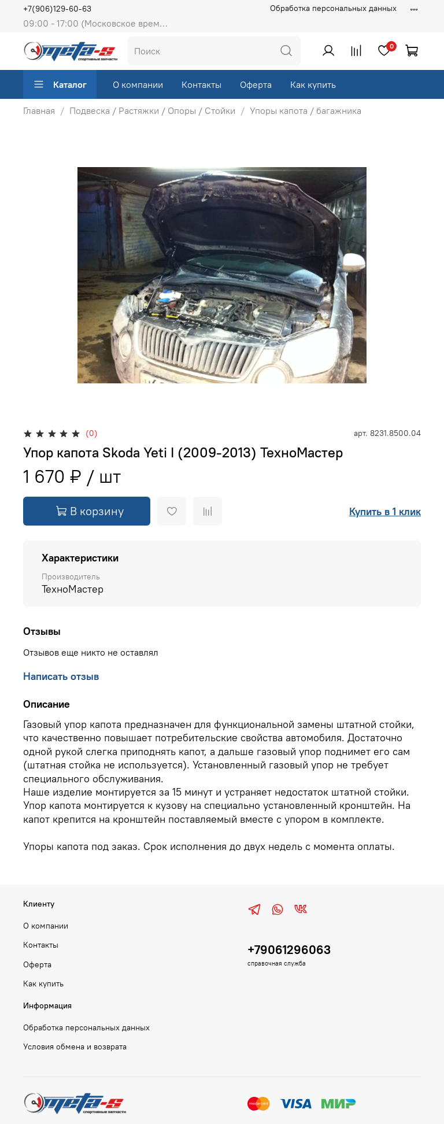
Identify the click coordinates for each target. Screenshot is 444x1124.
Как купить (313, 84)
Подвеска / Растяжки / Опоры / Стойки (152, 110)
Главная (39, 110)
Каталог (60, 84)
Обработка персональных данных (333, 8)
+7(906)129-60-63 (57, 8)
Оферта (256, 84)
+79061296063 (289, 949)
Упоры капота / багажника (305, 110)
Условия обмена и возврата (75, 1046)
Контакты (201, 84)
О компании (138, 84)
